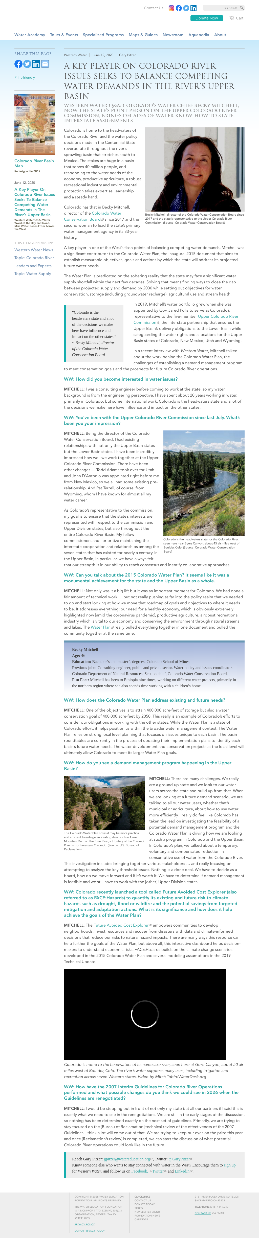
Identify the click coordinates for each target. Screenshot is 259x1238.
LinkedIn (182, 1171)
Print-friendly (24, 77)
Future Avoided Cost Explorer (121, 925)
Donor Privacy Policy (90, 1230)
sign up (230, 1165)
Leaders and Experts (33, 265)
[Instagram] (171, 8)
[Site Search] (242, 8)
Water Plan (101, 627)
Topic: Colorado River (34, 257)
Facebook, (140, 1171)
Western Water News (33, 249)
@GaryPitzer (179, 1159)
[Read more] (193, 8)
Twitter (158, 1171)
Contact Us (203, 1213)
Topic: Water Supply (32, 273)
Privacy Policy (85, 1224)
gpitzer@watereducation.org (127, 1159)
